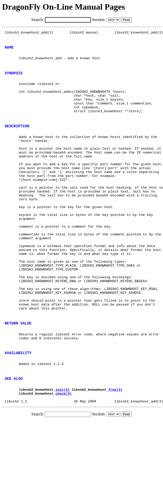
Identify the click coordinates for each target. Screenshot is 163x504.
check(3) (63, 454)
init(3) (62, 449)
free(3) (115, 449)
